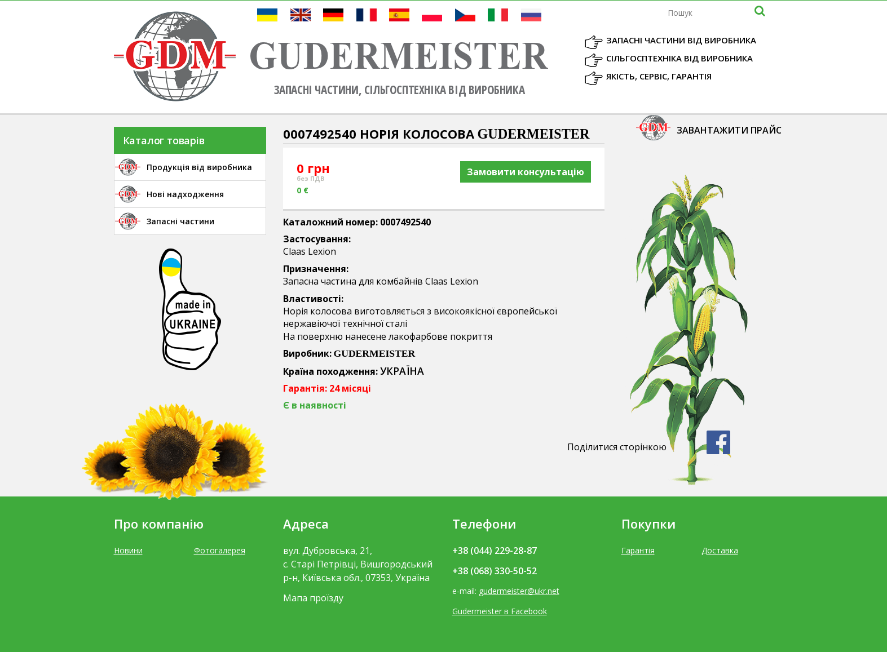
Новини (128, 550)
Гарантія (638, 550)
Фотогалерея (219, 550)
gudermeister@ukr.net (519, 591)
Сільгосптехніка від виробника (679, 58)
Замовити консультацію (525, 172)
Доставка (719, 550)
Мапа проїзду (313, 598)
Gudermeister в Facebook (499, 611)
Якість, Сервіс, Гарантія (659, 76)
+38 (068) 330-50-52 (494, 571)
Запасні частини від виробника (681, 40)
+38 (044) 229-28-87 (494, 550)
